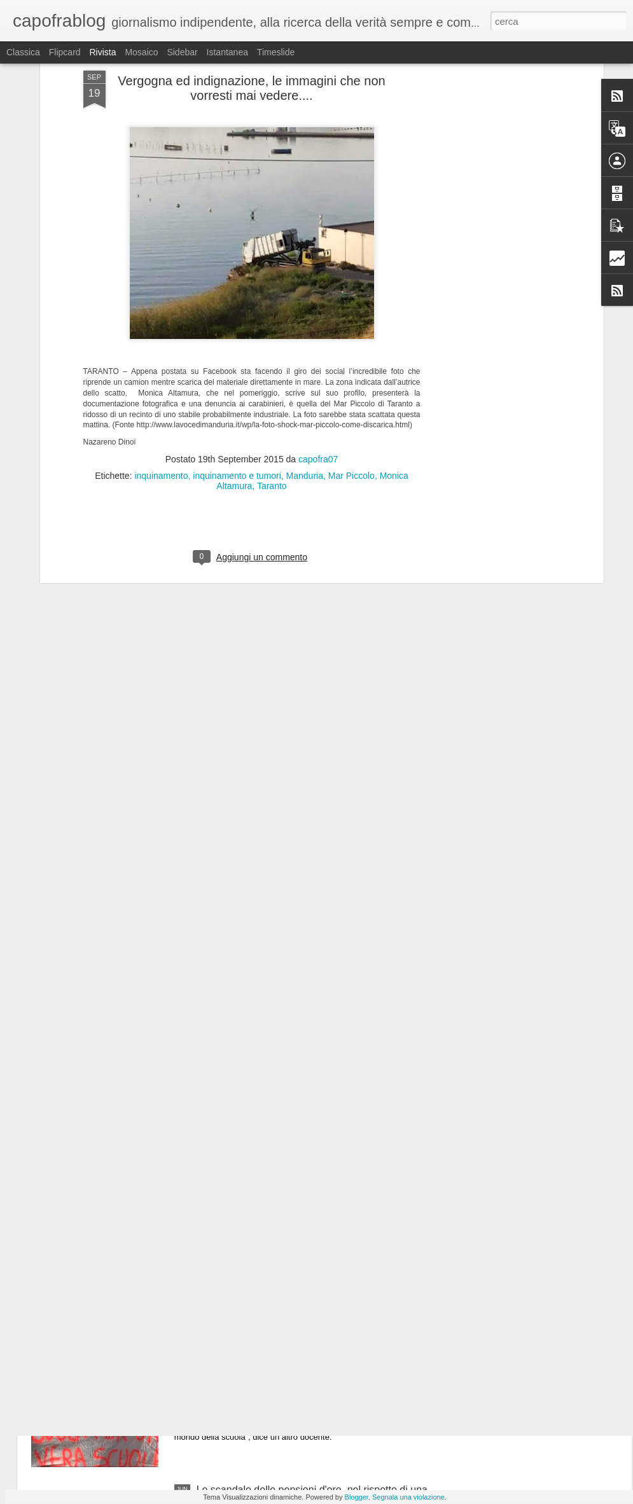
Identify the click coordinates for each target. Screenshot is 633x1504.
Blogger (356, 1497)
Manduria (304, 372)
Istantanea (227, 52)
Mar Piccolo (351, 372)
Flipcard (65, 52)
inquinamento (161, 372)
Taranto (272, 382)
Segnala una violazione (408, 1497)
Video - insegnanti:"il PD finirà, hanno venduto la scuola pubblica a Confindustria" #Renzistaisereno (310, 1351)
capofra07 (318, 355)
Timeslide (276, 52)
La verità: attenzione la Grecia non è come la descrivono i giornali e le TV (298, 1207)
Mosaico (141, 52)
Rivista (102, 52)
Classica (23, 52)
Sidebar (182, 52)
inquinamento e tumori (237, 372)
